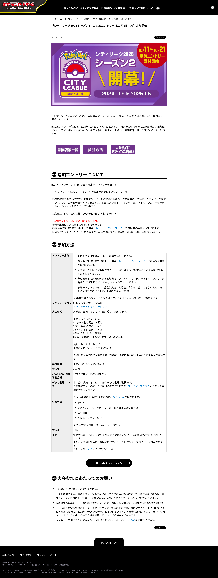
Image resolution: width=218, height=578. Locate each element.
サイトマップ (39, 555)
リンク (52, 555)
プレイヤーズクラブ (139, 386)
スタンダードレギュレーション (90, 306)
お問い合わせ (7, 555)
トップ (53, 19)
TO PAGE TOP (109, 542)
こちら (89, 449)
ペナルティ (119, 397)
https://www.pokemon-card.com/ (26, 572)
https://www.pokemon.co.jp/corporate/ (68, 572)
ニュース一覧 (65, 19)
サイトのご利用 (23, 555)
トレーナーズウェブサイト (110, 228)
